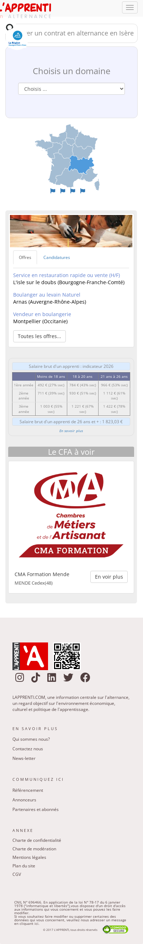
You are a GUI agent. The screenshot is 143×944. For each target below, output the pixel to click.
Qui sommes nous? (31, 739)
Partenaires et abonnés (35, 809)
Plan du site (23, 866)
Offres (25, 257)
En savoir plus (71, 430)
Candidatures (56, 257)
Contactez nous (27, 749)
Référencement (27, 790)
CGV (16, 874)
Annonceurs (24, 800)
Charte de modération (34, 849)
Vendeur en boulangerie (42, 314)
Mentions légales (29, 857)
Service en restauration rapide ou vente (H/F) (66, 275)
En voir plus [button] (109, 576)
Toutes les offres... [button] (39, 336)
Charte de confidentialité (36, 840)
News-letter (24, 758)
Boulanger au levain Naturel (46, 294)
